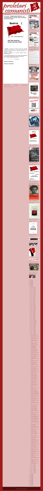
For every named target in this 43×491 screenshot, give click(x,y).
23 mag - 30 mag (33, 320)
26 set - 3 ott (32, 300)
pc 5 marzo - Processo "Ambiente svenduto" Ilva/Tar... (34, 370)
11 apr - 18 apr (32, 327)
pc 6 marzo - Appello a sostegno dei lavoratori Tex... (34, 339)
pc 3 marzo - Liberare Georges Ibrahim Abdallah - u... (34, 414)
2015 (30, 479)
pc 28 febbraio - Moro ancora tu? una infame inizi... (34, 453)
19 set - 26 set (32, 301)
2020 (30, 474)
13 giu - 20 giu (32, 317)
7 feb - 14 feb (32, 467)
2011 (30, 484)
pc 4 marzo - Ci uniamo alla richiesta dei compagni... (33, 408)
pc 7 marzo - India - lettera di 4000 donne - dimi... (34, 379)
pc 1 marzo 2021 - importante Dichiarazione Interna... (34, 441)
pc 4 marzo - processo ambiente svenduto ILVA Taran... (34, 399)
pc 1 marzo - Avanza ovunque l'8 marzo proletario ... (34, 443)
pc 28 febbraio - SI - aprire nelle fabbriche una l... (34, 455)
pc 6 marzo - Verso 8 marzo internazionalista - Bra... (33, 343)
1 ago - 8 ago (32, 309)
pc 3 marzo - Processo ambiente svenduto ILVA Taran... (34, 420)
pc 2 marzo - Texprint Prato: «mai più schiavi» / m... (34, 428)
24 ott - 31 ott (32, 296)
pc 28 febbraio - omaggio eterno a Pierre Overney (34, 459)
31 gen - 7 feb (32, 468)
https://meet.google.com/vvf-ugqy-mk (12, 57)
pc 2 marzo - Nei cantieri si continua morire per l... (33, 431)
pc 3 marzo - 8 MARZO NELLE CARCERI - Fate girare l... (34, 418)
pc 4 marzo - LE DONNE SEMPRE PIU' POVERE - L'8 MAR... (34, 411)
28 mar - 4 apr (32, 329)
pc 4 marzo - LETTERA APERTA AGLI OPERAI (34, 400)
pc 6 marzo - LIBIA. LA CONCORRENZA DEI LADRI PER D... (34, 358)
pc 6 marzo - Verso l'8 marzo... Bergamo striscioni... (34, 362)
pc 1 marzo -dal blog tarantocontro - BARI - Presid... (34, 439)
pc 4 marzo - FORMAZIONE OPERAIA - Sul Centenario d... (34, 391)
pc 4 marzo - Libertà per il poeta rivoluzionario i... (34, 388)
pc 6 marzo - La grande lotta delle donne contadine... (34, 352)
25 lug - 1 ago (32, 310)
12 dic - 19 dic (32, 288)
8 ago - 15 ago (32, 308)
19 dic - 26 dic (32, 287)
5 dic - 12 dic (32, 289)
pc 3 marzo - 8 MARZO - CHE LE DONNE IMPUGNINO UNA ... (34, 416)
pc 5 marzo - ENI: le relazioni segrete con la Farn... (34, 366)
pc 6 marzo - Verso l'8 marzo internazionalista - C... (34, 345)
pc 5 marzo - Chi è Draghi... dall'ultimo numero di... (33, 374)
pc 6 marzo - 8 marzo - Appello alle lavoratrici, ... (34, 360)
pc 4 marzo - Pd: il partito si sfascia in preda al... (33, 382)
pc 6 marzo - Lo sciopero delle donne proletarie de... (34, 335)
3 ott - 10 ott (32, 299)
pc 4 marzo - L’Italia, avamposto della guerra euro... (34, 397)
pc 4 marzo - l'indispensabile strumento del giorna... (34, 406)
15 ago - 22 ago (33, 307)
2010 (30, 485)
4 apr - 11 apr (32, 328)
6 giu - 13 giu (32, 318)
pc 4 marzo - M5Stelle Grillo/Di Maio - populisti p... (34, 384)
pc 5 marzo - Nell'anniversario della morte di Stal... (34, 368)
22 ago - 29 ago (33, 306)
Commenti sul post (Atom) (10, 86)
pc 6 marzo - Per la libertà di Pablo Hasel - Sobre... (34, 351)
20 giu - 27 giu (32, 316)
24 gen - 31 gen (33, 469)
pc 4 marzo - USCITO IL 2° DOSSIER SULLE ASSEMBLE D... (34, 403)
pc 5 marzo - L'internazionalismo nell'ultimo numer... (34, 372)
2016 (30, 478)
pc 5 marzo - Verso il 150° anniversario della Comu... (34, 375)
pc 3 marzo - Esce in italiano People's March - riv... (34, 413)
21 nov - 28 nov (33, 291)
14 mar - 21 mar (33, 331)
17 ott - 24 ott (32, 297)
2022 (30, 285)
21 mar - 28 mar (33, 330)
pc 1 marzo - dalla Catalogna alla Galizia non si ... (34, 448)
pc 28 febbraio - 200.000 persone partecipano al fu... (34, 461)
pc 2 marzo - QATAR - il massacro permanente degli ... (34, 426)
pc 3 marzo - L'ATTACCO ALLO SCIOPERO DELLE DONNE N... (34, 422)
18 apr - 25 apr (32, 326)
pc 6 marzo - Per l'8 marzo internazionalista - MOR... (33, 349)
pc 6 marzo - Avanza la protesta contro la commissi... (34, 354)
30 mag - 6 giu (32, 319)
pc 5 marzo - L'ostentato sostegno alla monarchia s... (34, 377)
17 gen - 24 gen (33, 470)
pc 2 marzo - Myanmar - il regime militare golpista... (34, 424)
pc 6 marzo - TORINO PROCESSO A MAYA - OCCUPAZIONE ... (33, 347)
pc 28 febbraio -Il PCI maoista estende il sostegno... (34, 450)
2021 (30, 286)
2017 (30, 477)
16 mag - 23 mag (33, 321)
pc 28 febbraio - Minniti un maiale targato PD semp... (34, 452)
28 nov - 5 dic (32, 290)
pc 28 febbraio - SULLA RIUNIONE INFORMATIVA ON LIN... (34, 458)
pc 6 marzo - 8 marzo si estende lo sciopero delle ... (34, 337)
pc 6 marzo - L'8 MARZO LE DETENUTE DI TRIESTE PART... (34, 341)
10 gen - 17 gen (33, 471)
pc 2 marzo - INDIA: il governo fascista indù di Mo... (34, 435)
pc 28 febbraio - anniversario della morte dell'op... (34, 463)
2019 (30, 475)
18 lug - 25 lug (32, 311)
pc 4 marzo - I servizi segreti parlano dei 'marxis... (34, 390)
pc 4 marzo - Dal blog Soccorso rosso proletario (34, 405)
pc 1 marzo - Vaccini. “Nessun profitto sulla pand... (34, 446)
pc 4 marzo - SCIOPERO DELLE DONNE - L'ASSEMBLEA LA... (34, 393)
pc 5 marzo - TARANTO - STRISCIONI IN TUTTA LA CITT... (34, 365)
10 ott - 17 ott (32, 298)
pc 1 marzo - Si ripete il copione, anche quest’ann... (34, 437)
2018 (30, 476)
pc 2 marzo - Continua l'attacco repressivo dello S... (34, 429)
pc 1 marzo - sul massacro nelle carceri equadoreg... (34, 444)
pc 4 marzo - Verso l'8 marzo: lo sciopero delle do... (34, 381)
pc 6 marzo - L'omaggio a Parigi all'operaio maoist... (34, 356)
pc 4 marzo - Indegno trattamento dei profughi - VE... (34, 395)
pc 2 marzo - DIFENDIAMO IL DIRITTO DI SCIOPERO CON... (34, 434)
